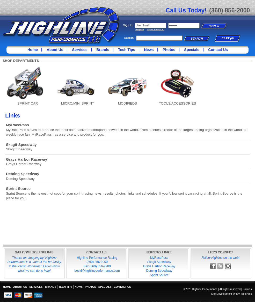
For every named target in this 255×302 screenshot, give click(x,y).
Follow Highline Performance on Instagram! (228, 266)
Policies (247, 289)
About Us (55, 50)
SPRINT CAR (27, 103)
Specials (191, 50)
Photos (169, 50)
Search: (129, 37)
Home (32, 50)
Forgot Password (155, 29)
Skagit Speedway (21, 145)
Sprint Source (18, 189)
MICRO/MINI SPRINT (77, 103)
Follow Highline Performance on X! (220, 266)
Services (80, 50)
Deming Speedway (22, 174)
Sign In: (128, 25)
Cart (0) (228, 38)
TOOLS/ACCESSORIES (177, 103)
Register (139, 29)
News (149, 50)
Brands (102, 50)
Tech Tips (126, 50)
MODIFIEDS (127, 103)
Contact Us (218, 50)
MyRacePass (17, 125)
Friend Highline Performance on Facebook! (213, 266)
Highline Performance (61, 26)
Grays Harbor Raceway (26, 159)
